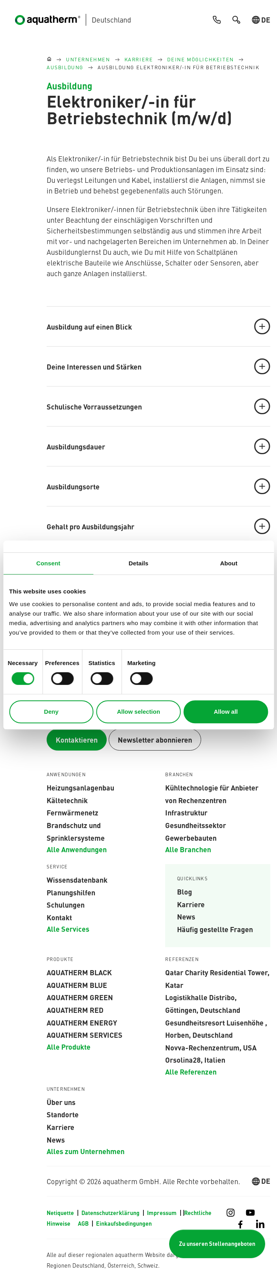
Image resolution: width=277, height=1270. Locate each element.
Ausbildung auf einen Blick (158, 326)
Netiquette (61, 1213)
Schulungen (66, 904)
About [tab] (228, 563)
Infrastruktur (186, 812)
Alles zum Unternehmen (85, 1151)
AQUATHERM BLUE (77, 985)
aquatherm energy (82, 1022)
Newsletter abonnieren (155, 740)
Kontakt (59, 917)
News (186, 916)
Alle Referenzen (191, 1071)
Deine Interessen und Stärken (158, 366)
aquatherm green (80, 997)
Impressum (162, 1213)
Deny (51, 711)
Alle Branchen (188, 849)
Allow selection (138, 711)
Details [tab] (139, 563)
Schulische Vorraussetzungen (158, 406)
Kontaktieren (77, 740)
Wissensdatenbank (77, 879)
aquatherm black (79, 972)
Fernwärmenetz (72, 812)
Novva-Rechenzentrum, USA (210, 1047)
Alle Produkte (68, 1046)
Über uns (61, 1102)
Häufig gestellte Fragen (215, 929)
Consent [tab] (48, 563)
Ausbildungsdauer (158, 446)
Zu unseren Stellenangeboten (217, 1244)
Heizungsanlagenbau (80, 787)
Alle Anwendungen (77, 849)
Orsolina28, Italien (195, 1059)
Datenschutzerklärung (111, 1213)
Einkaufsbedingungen (124, 1223)
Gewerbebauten (191, 837)
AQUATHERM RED (75, 1010)
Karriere (191, 904)
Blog (184, 891)
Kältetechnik (67, 800)
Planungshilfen (71, 892)
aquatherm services (84, 1034)
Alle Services (68, 928)
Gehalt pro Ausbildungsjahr (158, 526)
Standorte (63, 1114)
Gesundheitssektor (195, 825)
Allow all (226, 711)
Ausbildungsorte (158, 486)
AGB (84, 1223)
